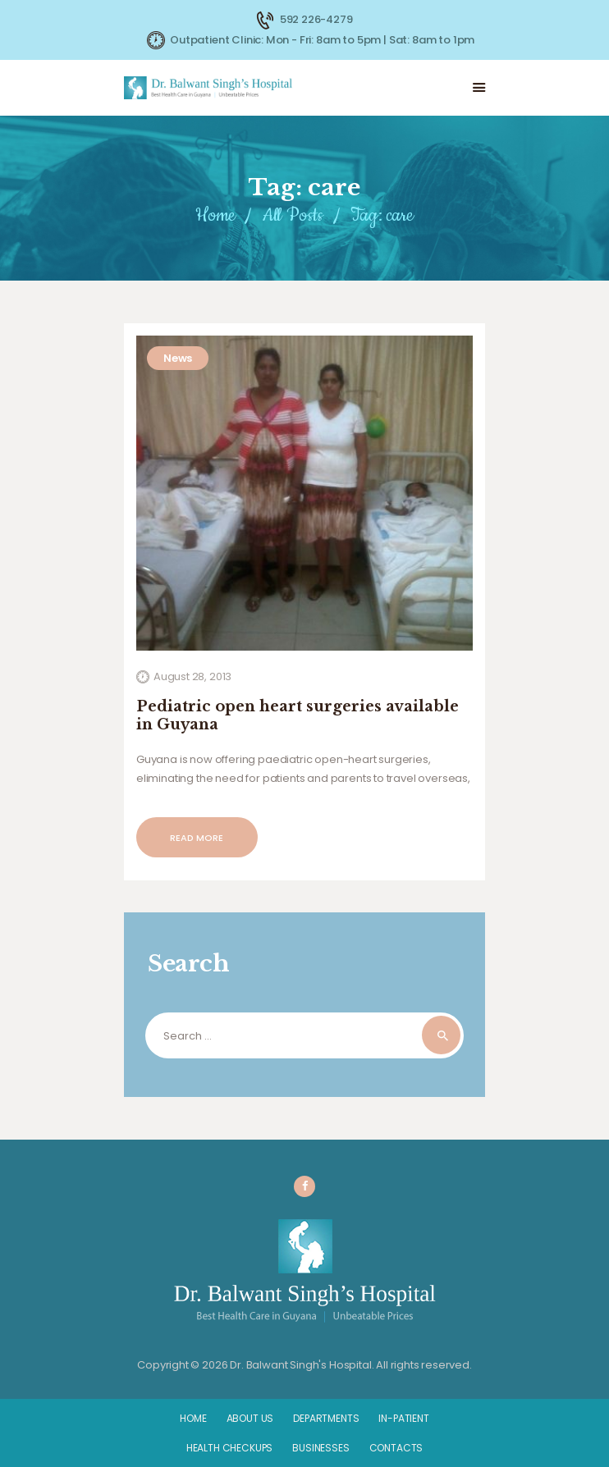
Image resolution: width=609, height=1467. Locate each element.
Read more (196, 837)
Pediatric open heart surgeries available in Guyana (297, 715)
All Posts (293, 215)
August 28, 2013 (192, 676)
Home (215, 215)
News (177, 358)
